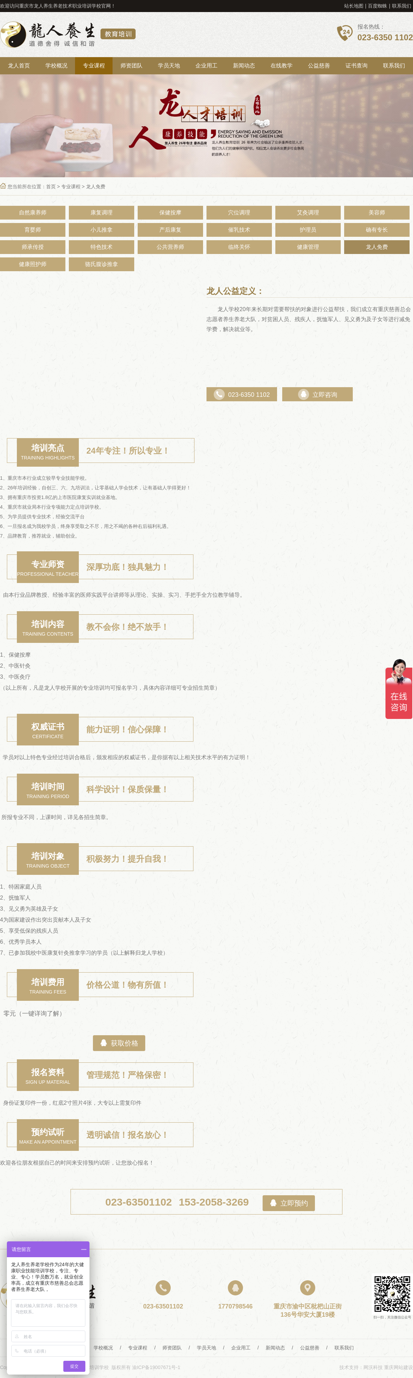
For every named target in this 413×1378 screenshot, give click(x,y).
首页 (51, 186)
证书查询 (357, 65)
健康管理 (308, 247)
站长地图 (353, 6)
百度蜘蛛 (377, 6)
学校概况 (56, 65)
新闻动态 (244, 65)
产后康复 (170, 230)
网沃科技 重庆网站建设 (388, 1367)
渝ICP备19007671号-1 (156, 1367)
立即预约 (288, 1203)
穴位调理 (239, 212)
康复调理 (102, 212)
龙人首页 (19, 65)
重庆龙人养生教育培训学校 (68, 34)
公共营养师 (170, 247)
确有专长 (377, 230)
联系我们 (401, 6)
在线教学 (282, 65)
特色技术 (102, 247)
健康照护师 (32, 264)
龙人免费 (95, 186)
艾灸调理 (308, 212)
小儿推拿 (102, 230)
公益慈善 (319, 65)
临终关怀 (239, 247)
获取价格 (119, 1043)
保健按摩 (170, 212)
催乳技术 (239, 230)
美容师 (377, 212)
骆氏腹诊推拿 (101, 264)
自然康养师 (32, 212)
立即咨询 (317, 394)
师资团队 (131, 65)
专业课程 (94, 65)
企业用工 (206, 65)
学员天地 (169, 65)
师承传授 (33, 247)
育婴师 (32, 230)
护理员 (308, 230)
